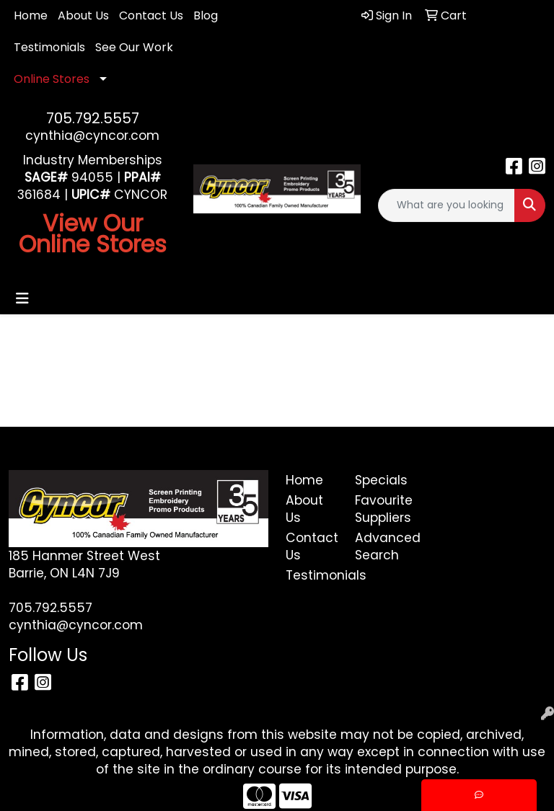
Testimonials (49, 47)
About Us (83, 15)
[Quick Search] (446, 205)
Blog (205, 15)
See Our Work (134, 47)
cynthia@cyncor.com (92, 135)
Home (31, 15)
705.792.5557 (92, 118)
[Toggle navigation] (22, 298)
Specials (381, 480)
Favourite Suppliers (381, 509)
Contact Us (151, 15)
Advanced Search (381, 546)
